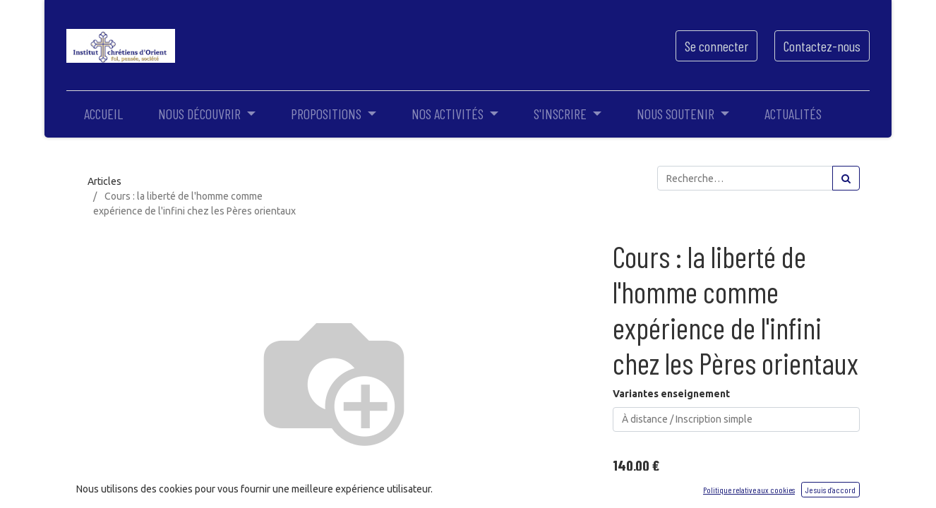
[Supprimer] (626, 492)
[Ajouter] (686, 492)
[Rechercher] (846, 178)
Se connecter (716, 45)
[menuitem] (103, 114)
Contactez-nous (822, 45)
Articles (104, 181)
